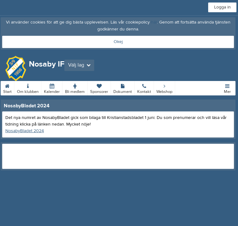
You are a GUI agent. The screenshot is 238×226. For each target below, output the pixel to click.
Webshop (164, 87)
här (154, 22)
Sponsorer (99, 87)
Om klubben (28, 87)
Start (7, 87)
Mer (227, 87)
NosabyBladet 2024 (24, 131)
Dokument (122, 87)
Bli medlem (75, 87)
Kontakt (144, 87)
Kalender (52, 87)
